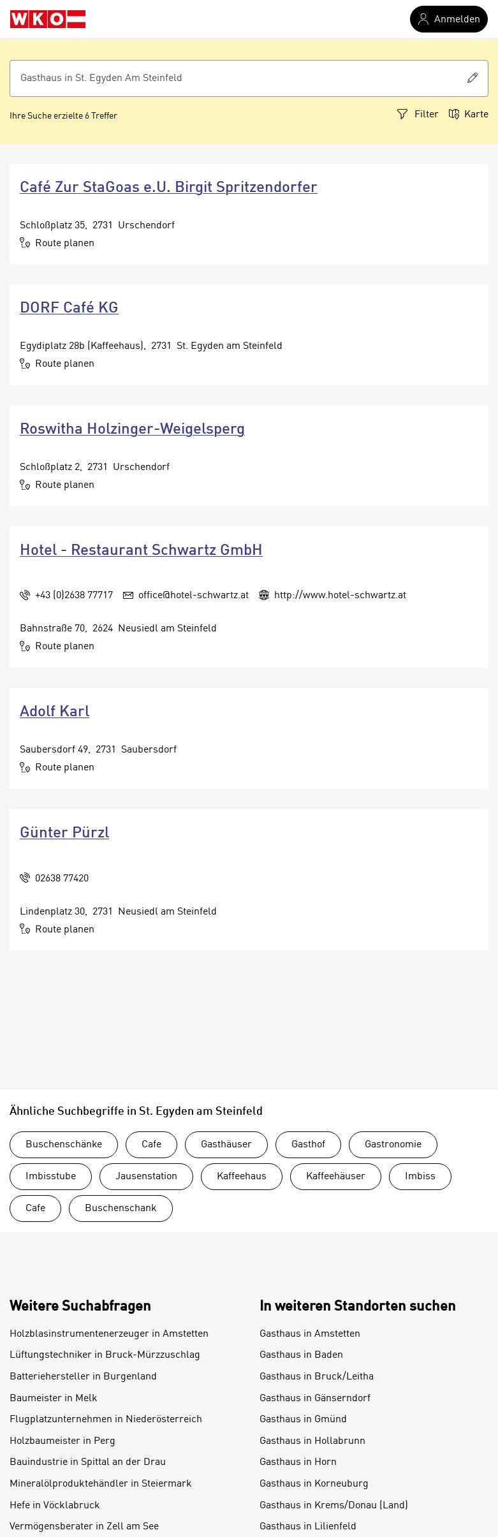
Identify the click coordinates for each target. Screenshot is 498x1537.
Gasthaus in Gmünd (303, 1420)
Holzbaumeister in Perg (62, 1441)
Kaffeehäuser (335, 1177)
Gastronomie (393, 1145)
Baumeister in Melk (54, 1399)
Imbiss (420, 1177)
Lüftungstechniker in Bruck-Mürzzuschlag (105, 1355)
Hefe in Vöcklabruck (55, 1506)
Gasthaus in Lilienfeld (308, 1527)
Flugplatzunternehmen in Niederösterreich (106, 1420)
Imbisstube (51, 1177)
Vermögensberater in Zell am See (84, 1527)
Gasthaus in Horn (298, 1462)
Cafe (151, 1145)
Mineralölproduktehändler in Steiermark (101, 1484)
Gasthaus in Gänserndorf (315, 1399)
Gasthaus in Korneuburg (314, 1484)
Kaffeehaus (242, 1177)
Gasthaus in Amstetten (310, 1334)
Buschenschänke (64, 1145)
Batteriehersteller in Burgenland (83, 1377)
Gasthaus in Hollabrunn (312, 1441)
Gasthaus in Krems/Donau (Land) (334, 1506)
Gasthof (308, 1145)
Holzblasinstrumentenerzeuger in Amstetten (109, 1334)
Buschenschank (121, 1208)
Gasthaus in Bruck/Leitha (317, 1377)
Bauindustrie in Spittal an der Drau (88, 1462)
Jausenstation (146, 1177)
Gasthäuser (226, 1145)
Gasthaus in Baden (301, 1355)
